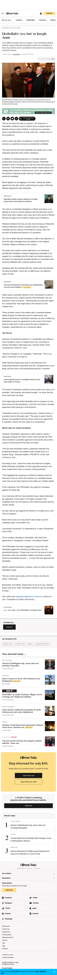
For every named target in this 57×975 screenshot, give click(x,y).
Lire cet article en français (46, 59)
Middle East (31, 20)
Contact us (5, 929)
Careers (4, 940)
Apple (34, 908)
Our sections (6, 873)
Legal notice (6, 932)
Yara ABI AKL (16, 54)
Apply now (28, 805)
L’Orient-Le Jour (7, 954)
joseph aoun (20, 644)
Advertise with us (7, 937)
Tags (3, 946)
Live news (6, 20)
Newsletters (6, 878)
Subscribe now (28, 775)
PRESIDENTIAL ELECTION (11, 28)
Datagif (9, 968)
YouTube (36, 903)
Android (8, 913)
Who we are (6, 926)
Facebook (8, 897)
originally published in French (28, 597)
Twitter (35, 897)
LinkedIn (35, 913)
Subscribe (49, 13)
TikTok (7, 908)
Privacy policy (6, 934)
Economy (42, 20)
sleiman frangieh (42, 644)
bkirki (30, 644)
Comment (9, 627)
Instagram (8, 903)
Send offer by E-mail (28, 782)
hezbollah (7, 644)
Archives (5, 948)
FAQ (3, 943)
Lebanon (19, 20)
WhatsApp (8, 919)
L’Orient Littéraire (8, 957)
